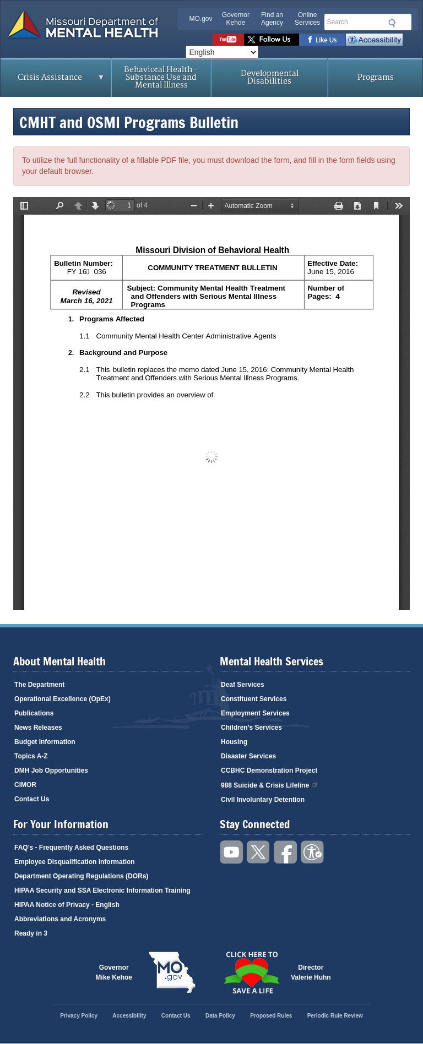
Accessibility (374, 40)
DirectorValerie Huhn (311, 972)
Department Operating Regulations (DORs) (81, 876)
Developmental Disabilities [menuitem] (270, 77)
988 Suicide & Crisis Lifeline (270, 784)
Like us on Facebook (322, 40)
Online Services (307, 18)
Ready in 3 (30, 933)
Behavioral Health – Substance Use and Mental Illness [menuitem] (161, 77)
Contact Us (31, 799)
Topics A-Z (31, 756)
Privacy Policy (78, 1016)
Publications (33, 713)
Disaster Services (248, 756)
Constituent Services (253, 699)
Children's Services (251, 727)
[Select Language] (222, 52)
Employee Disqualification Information (74, 862)
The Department (39, 684)
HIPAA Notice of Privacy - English (67, 905)
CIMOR (25, 785)
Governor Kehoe (236, 18)
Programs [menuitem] (375, 77)
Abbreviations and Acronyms (60, 919)
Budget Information (44, 742)
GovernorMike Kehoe (113, 972)
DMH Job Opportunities (51, 770)
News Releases (38, 727)
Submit (390, 23)
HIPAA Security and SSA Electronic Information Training (102, 890)
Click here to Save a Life (251, 972)
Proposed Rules (271, 1016)
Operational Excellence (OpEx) (62, 699)
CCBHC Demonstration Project (269, 770)
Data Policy (220, 1016)
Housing (234, 742)
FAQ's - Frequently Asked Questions (71, 847)
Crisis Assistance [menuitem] (53, 81)
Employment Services (255, 713)
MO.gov (201, 19)
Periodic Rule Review (335, 1016)
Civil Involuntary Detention (263, 800)
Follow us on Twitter (271, 40)
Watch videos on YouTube (228, 40)
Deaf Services (242, 684)
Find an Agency (272, 18)
